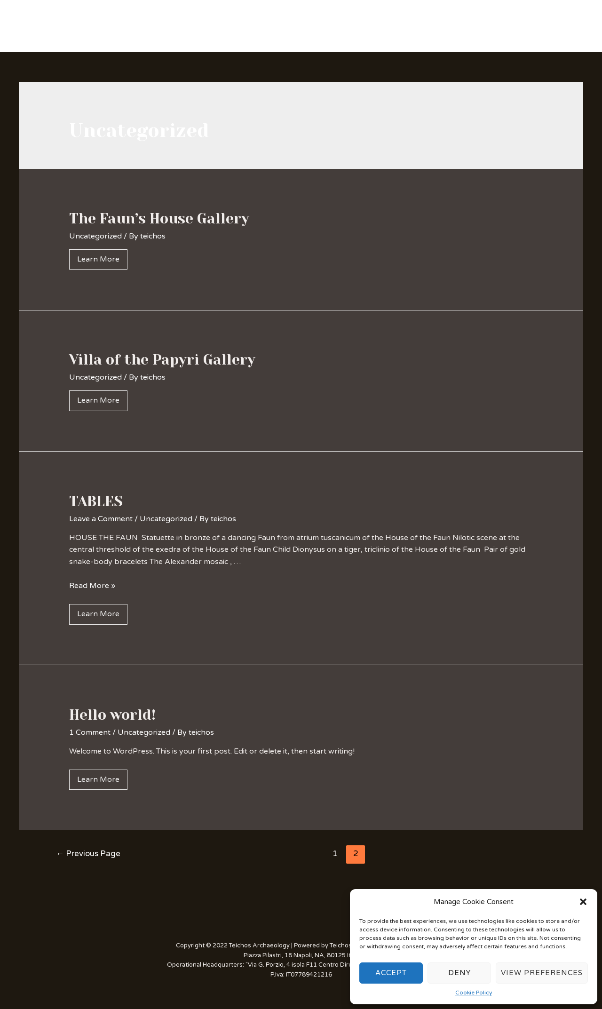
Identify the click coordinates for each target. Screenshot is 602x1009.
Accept (391, 973)
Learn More (98, 259)
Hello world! (112, 715)
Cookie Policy (473, 992)
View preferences (542, 973)
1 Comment (90, 732)
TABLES (96, 501)
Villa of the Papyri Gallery (162, 360)
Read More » (92, 585)
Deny (459, 973)
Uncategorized (95, 236)
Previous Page (88, 853)
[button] (583, 901)
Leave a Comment (101, 519)
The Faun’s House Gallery (159, 219)
